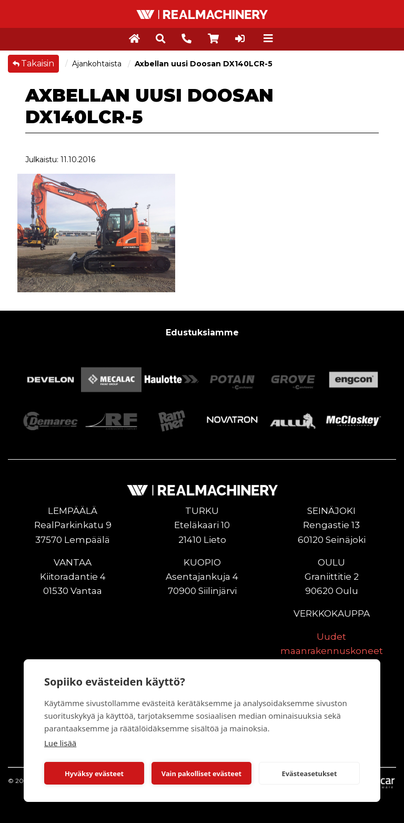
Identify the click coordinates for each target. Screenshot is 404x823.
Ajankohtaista (98, 63)
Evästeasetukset (309, 773)
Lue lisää (60, 743)
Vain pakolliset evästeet (201, 773)
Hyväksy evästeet (94, 773)
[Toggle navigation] (268, 38)
